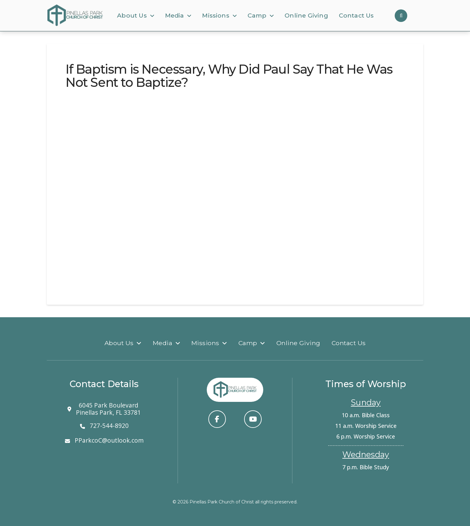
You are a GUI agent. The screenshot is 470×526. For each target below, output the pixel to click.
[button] (401, 15)
